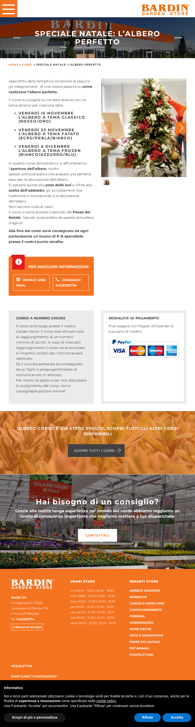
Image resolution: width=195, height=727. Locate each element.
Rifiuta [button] (147, 717)
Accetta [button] (177, 717)
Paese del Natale (145, 642)
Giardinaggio (141, 622)
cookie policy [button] (106, 701)
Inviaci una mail (31, 283)
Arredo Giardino (145, 590)
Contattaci (97, 535)
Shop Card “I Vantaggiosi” (34, 676)
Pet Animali (140, 648)
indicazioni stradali (27, 627)
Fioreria (137, 616)
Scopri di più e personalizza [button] (34, 717)
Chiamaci (68, 283)
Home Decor (140, 629)
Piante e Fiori (141, 654)
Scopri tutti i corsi (94, 451)
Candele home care (147, 603)
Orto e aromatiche (146, 635)
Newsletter (21, 666)
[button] (180, 127)
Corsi (27, 64)
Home (14, 64)
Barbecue (138, 597)
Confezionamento (146, 610)
